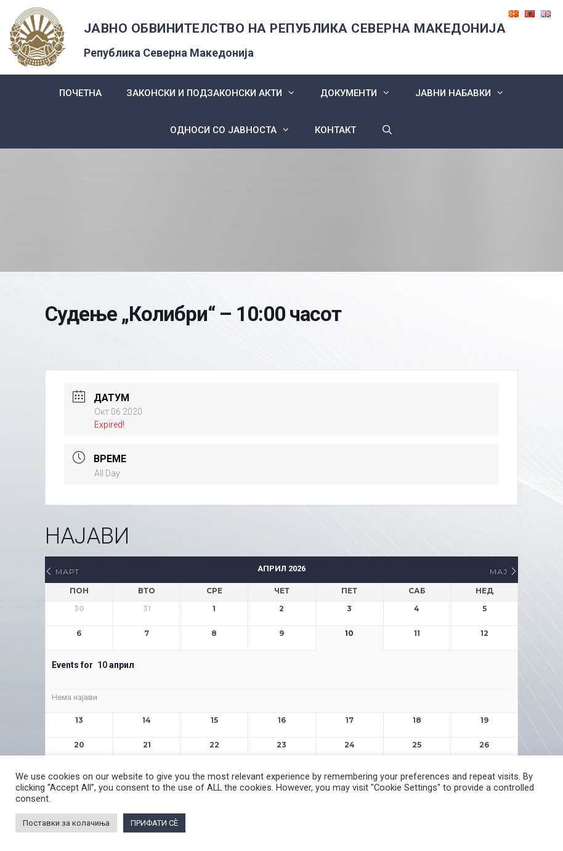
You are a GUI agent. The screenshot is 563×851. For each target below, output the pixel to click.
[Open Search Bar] (386, 130)
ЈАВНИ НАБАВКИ (466, 93)
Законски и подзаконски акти (217, 93)
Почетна (80, 93)
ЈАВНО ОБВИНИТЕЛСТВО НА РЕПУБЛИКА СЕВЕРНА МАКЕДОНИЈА (295, 28)
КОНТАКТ (335, 130)
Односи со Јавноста (236, 130)
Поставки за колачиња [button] (66, 823)
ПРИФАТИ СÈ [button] (154, 823)
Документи (361, 93)
